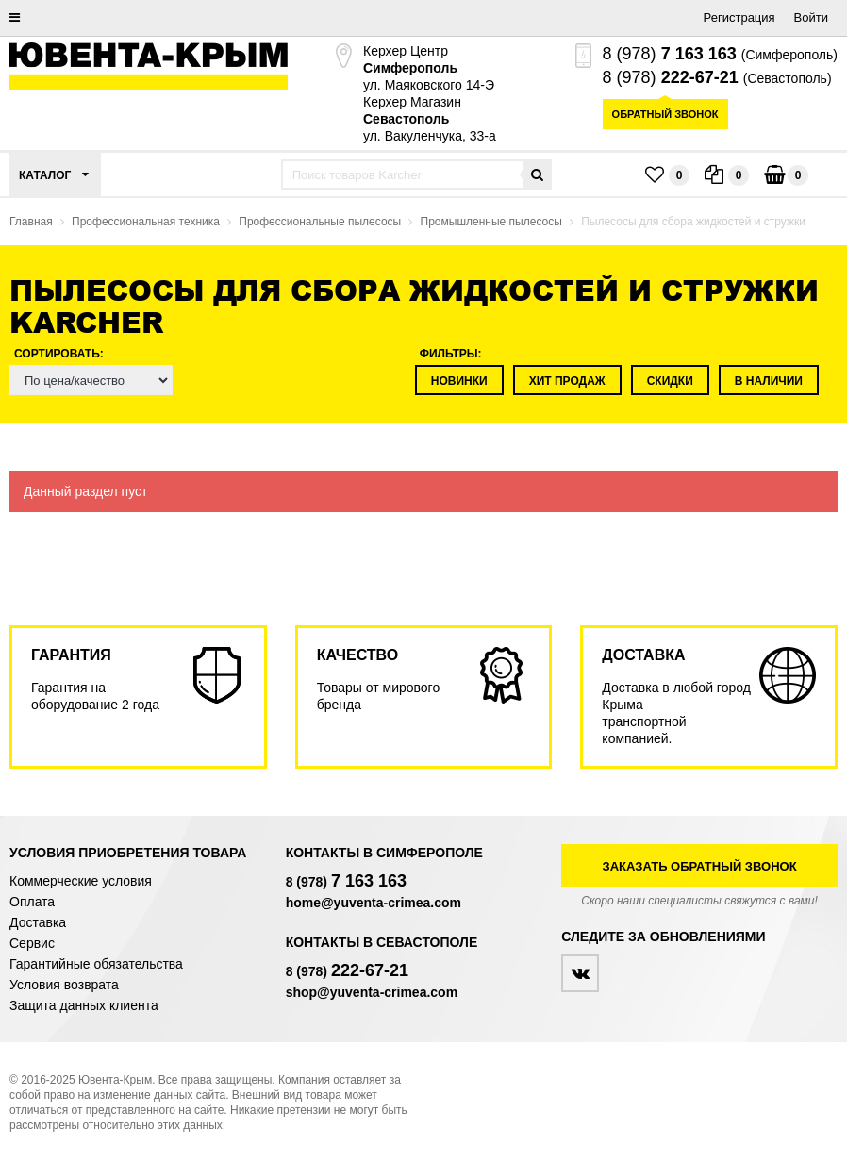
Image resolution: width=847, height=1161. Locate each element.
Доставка (37, 922)
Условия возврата (64, 984)
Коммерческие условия (80, 880)
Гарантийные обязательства (96, 963)
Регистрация (739, 17)
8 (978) (670, 53)
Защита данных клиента (83, 1005)
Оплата (32, 901)
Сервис (32, 943)
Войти (811, 17)
